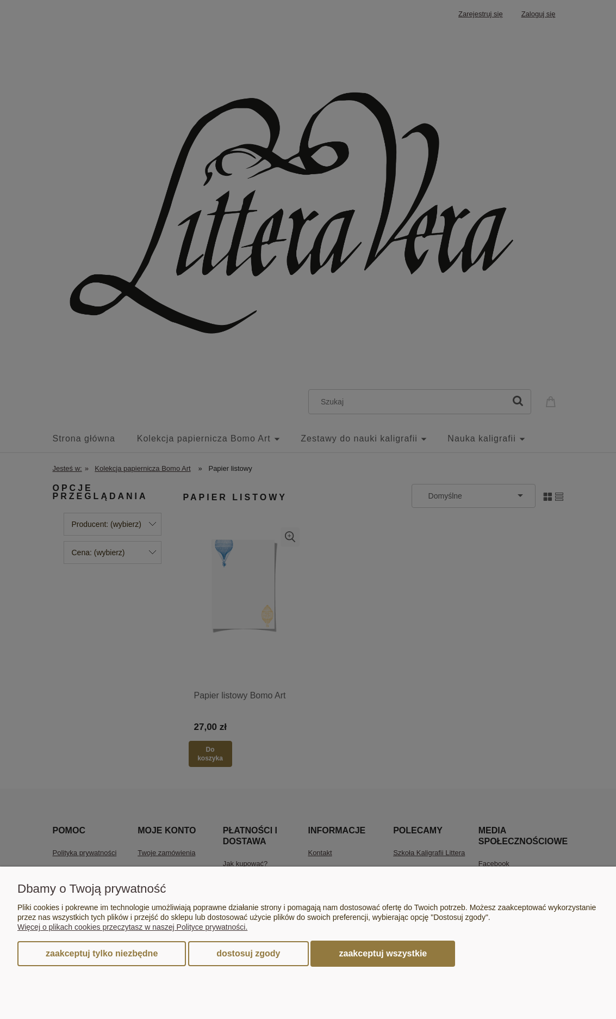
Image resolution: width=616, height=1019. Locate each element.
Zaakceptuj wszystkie (383, 953)
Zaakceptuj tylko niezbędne (102, 953)
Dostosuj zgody (248, 953)
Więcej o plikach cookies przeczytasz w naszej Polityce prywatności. (132, 927)
